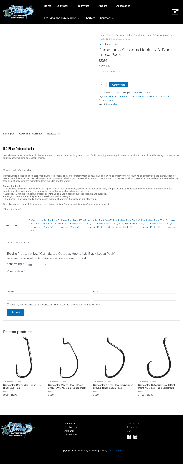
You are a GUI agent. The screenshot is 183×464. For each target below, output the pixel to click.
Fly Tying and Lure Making (61, 18)
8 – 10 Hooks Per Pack (131, 227)
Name (11, 291)
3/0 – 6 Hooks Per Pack (114, 223)
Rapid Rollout (115, 450)
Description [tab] (9, 133)
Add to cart (118, 84)
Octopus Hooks (107, 100)
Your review (16, 271)
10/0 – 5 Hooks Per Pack (148, 220)
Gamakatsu (110, 96)
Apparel (103, 6)
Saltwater (63, 6)
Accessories (123, 6)
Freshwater (84, 6)
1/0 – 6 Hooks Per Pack (93, 220)
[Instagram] (135, 436)
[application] (69, 6)
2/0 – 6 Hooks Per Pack (87, 223)
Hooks (128, 35)
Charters (89, 18)
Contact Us (106, 18)
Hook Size (104, 65)
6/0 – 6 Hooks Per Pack (76, 227)
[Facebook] (129, 436)
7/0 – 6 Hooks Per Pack (104, 227)
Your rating (15, 264)
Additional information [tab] (32, 133)
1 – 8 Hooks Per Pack (67, 220)
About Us (132, 427)
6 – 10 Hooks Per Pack (41, 220)
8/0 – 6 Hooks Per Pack (158, 227)
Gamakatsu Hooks (144, 35)
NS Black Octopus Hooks (159, 96)
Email (97, 291)
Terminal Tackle (115, 35)
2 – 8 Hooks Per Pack (60, 223)
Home (47, 6)
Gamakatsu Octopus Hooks (131, 96)
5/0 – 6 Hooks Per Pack (49, 227)
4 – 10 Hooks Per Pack (141, 223)
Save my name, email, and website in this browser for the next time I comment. (55, 305)
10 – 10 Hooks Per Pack (120, 220)
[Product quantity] (103, 85)
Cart (129, 431)
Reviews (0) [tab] (54, 133)
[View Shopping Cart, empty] (175, 12)
